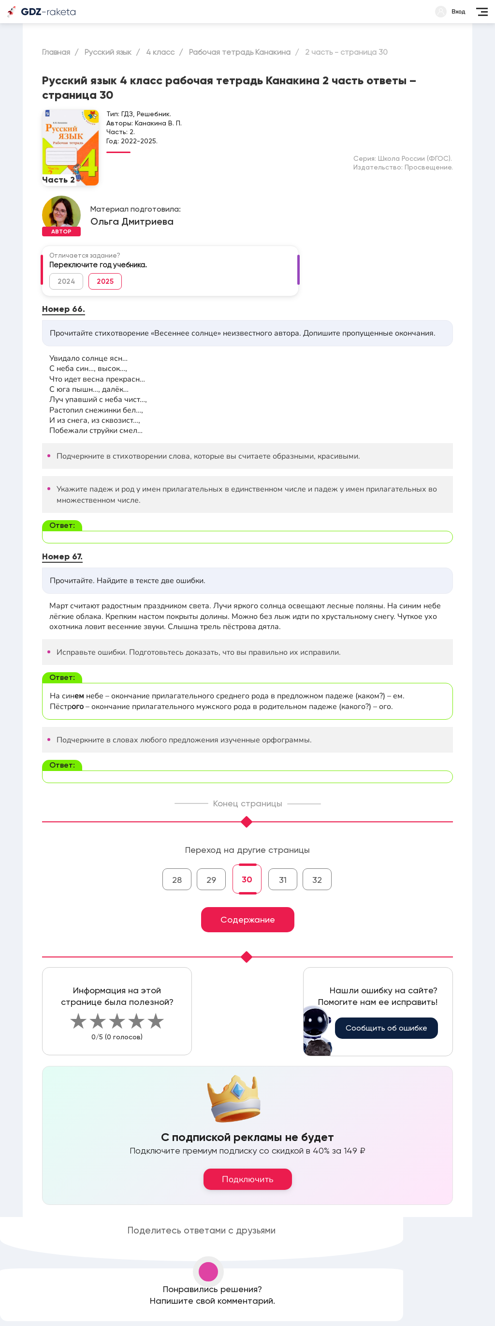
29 (211, 880)
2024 (66, 281)
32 (317, 880)
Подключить (248, 1179)
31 (283, 880)
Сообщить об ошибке (386, 1028)
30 (247, 879)
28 (177, 880)
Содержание (247, 919)
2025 (105, 281)
